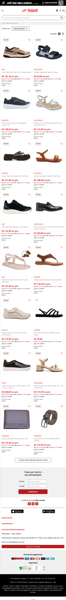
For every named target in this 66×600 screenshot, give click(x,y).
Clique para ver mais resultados (33, 460)
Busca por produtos (12, 23)
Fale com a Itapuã (33, 546)
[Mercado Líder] (36, 568)
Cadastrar (33, 491)
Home (3, 23)
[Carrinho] (63, 10)
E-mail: (21, 486)
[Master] (32, 559)
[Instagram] (33, 503)
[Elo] (43, 558)
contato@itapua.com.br (16, 542)
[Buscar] (61, 17)
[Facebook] (29, 503)
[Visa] (27, 558)
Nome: (21, 481)
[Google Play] (48, 511)
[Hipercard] (37, 559)
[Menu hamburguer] (3, 10)
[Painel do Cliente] (60, 10)
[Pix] (52, 558)
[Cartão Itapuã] (17, 559)
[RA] (44, 568)
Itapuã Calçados (30, 10)
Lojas (57, 10)
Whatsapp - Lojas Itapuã (11, 534)
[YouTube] (36, 503)
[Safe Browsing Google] (25, 568)
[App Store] (17, 511)
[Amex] (47, 559)
